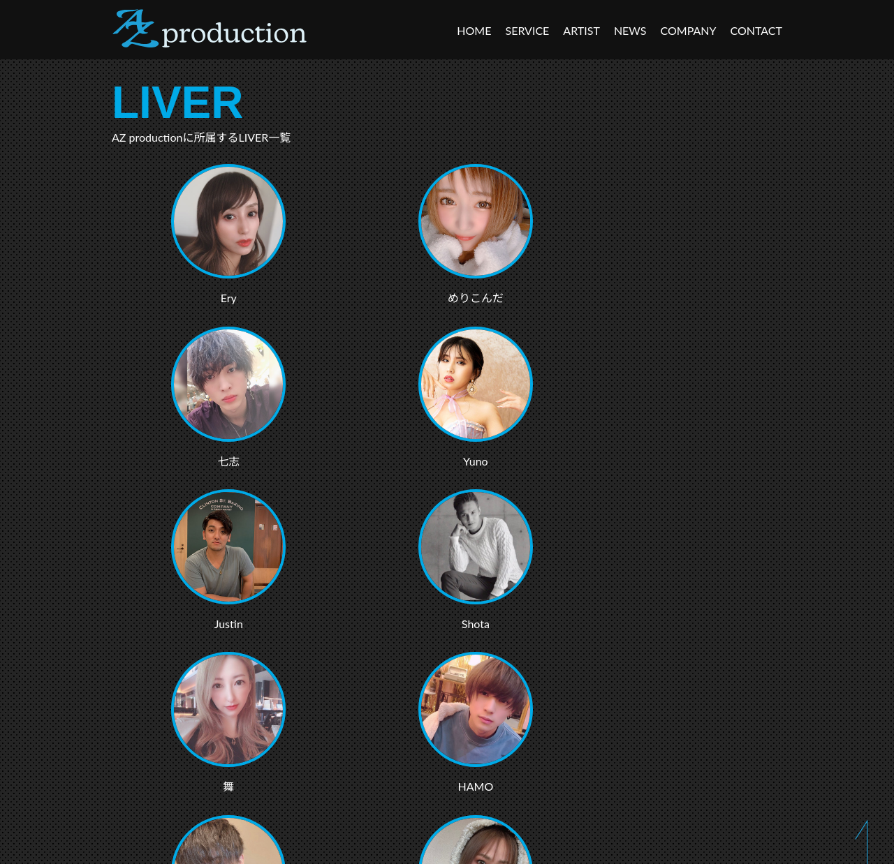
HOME (474, 30)
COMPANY (689, 30)
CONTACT (757, 30)
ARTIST (581, 30)
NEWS (630, 30)
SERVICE (527, 30)
